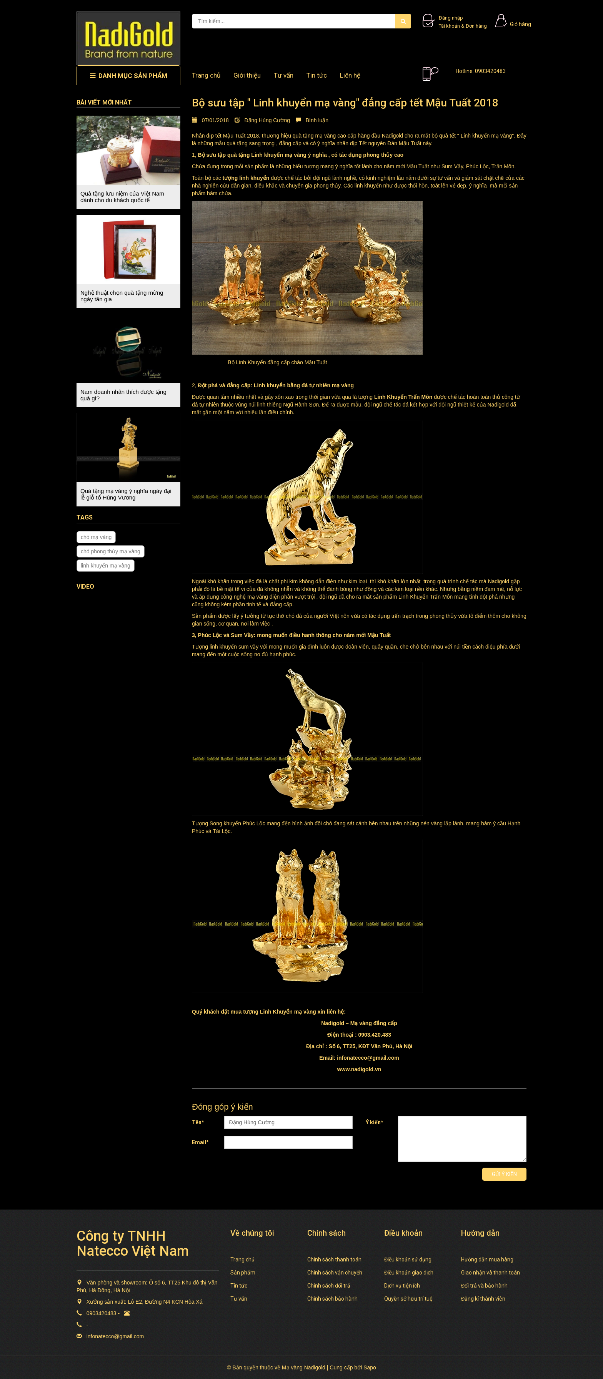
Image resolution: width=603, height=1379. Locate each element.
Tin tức (238, 1286)
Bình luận (312, 120)
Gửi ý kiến (504, 1174)
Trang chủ (206, 75)
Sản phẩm (242, 1272)
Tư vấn (283, 75)
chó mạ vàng (96, 537)
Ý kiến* (374, 1122)
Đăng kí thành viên (483, 1299)
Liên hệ (350, 75)
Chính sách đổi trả (328, 1286)
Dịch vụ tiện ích (402, 1286)
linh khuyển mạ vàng (105, 566)
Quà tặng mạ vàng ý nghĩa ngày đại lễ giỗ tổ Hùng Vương (126, 494)
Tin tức (316, 75)
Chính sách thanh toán (334, 1259)
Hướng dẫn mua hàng (487, 1259)
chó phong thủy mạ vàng (110, 551)
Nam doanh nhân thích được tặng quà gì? (123, 395)
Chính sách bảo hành (332, 1299)
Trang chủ (242, 1259)
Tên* (198, 1122)
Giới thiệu (247, 75)
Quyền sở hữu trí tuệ (408, 1299)
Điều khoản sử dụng (407, 1259)
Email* (200, 1142)
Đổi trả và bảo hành (484, 1286)
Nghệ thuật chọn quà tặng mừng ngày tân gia (121, 295)
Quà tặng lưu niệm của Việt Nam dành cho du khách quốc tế (122, 196)
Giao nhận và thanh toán (490, 1272)
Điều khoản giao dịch (408, 1272)
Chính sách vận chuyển (334, 1272)
